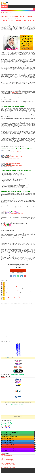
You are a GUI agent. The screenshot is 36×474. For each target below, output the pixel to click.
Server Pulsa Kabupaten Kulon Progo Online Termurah (15, 290)
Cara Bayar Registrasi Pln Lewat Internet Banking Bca (10, 436)
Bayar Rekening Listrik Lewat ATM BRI (7, 438)
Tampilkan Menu (4, 6)
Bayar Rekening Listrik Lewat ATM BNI (7, 440)
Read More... (29, 284)
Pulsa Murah (15, 18)
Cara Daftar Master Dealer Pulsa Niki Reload (15, 213)
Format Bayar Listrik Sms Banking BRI (7, 444)
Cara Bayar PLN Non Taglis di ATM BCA (8, 467)
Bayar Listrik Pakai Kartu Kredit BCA (7, 434)
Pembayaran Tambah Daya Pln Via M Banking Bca (9, 432)
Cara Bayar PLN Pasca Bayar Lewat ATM (8, 448)
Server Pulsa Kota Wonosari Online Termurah (13, 294)
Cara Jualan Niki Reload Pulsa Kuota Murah (15, 241)
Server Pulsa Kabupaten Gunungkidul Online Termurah (15, 286)
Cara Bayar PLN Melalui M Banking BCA (8, 464)
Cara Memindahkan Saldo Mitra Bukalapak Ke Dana (9, 450)
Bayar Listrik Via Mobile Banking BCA (7, 442)
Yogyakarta (18, 18)
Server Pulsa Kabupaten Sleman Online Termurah (14, 297)
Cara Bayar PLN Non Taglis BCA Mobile (8, 466)
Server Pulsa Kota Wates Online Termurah (12, 282)
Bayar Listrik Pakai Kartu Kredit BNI (7, 446)
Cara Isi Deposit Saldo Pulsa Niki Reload (14, 227)
